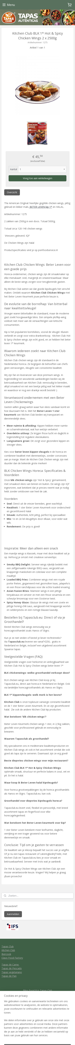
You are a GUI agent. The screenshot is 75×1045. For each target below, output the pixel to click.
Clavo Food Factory (12, 957)
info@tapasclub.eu (37, 994)
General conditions (37, 1001)
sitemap (30, 1033)
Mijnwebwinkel (37, 1039)
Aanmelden (13, 914)
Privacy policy (37, 1005)
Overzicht (12, 192)
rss (37, 1033)
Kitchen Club (8, 950)
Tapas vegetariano (12, 972)
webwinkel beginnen (50, 1033)
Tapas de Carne (10, 964)
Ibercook (6, 954)
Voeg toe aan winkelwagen (37, 178)
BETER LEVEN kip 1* (40, 206)
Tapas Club (8, 946)
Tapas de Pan (9, 976)
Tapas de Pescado (12, 968)
